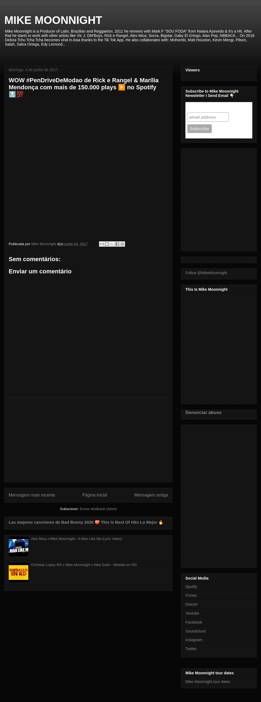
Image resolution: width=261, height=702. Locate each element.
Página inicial (94, 495)
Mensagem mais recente (32, 495)
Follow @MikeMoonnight (206, 273)
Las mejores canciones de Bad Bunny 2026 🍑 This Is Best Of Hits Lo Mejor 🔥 (86, 522)
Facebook (193, 622)
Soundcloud (195, 631)
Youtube (192, 613)
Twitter (191, 649)
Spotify (191, 586)
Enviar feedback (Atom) (98, 509)
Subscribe (197, 107)
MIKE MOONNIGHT (53, 20)
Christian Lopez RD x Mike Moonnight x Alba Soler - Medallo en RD (84, 565)
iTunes (191, 595)
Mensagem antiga (151, 495)
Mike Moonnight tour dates (207, 681)
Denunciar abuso (203, 412)
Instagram (193, 640)
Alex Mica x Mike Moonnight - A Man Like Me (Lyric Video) (76, 539)
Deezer (191, 604)
